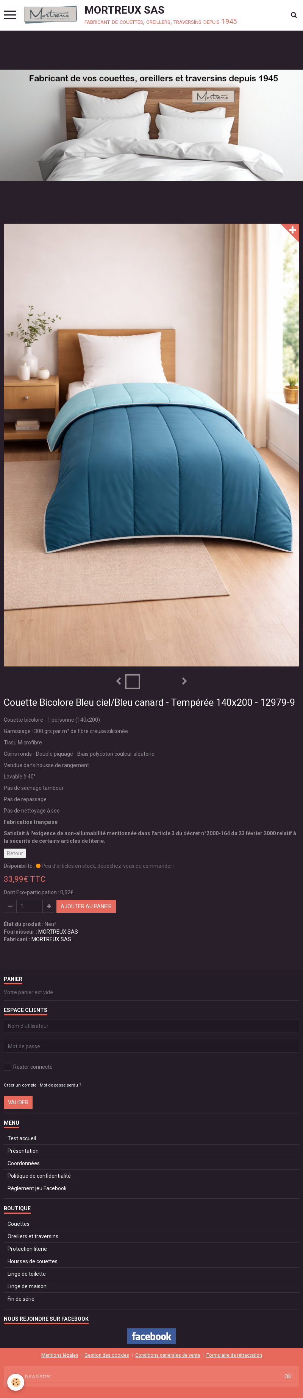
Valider (18, 1102)
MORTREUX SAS (58, 932)
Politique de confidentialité (39, 1176)
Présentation (23, 1151)
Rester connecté (28, 1067)
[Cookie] (16, 1382)
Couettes (19, 1224)
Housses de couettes (33, 1261)
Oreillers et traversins (33, 1236)
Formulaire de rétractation (234, 1355)
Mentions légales (59, 1355)
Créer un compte (20, 1085)
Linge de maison (27, 1286)
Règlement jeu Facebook (37, 1188)
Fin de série (21, 1299)
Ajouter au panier (86, 906)
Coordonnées (24, 1163)
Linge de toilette (27, 1274)
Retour (15, 853)
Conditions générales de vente (167, 1355)
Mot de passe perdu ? (60, 1085)
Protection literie (27, 1249)
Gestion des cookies (106, 1355)
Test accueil (22, 1138)
